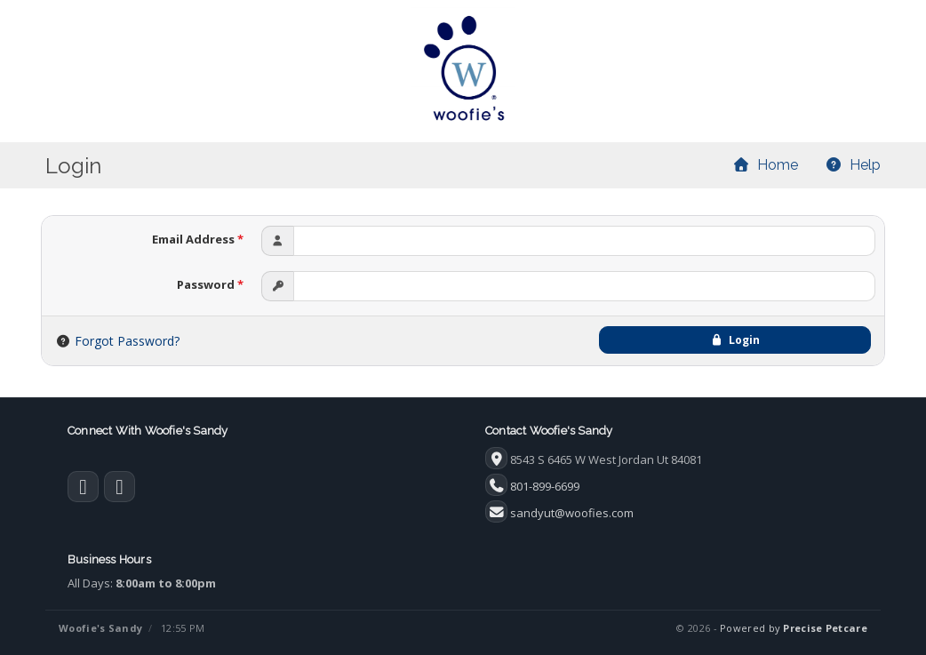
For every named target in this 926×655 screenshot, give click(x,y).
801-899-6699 (544, 486)
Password (210, 284)
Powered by (793, 628)
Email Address (197, 239)
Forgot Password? (127, 340)
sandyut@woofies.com (572, 513)
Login (735, 339)
